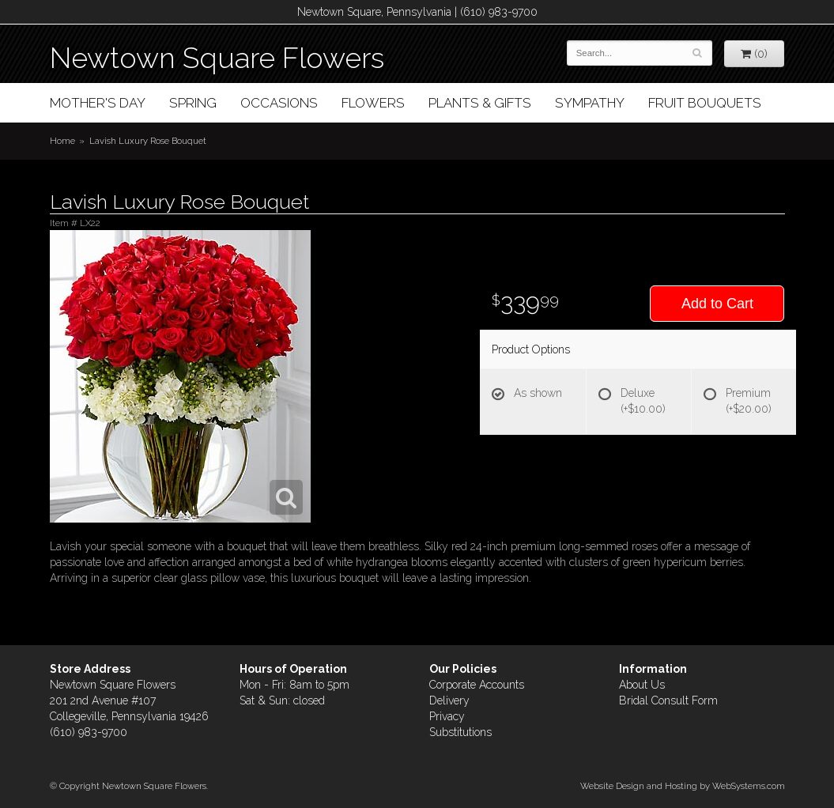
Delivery (449, 700)
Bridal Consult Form (668, 700)
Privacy (447, 716)
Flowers (373, 103)
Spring (193, 103)
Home (62, 140)
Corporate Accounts (476, 684)
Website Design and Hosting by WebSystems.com (682, 785)
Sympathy (590, 103)
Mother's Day (97, 103)
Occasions (279, 103)
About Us (642, 684)
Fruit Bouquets (704, 103)
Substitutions (460, 732)
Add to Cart (717, 303)
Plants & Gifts (479, 103)
